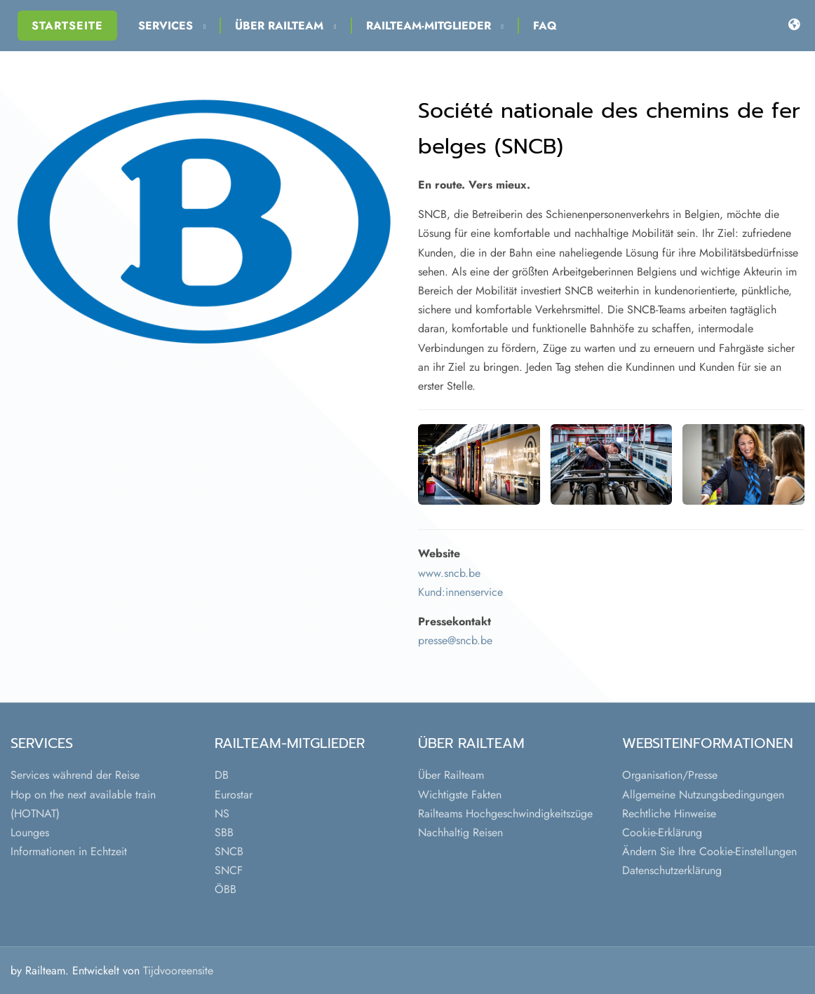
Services (172, 26)
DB (222, 775)
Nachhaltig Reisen (460, 832)
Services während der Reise (75, 775)
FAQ (545, 26)
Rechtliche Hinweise (669, 813)
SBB (224, 832)
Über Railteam (285, 26)
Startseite (67, 26)
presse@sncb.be (455, 640)
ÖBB (225, 889)
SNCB (229, 851)
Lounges (30, 832)
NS (222, 813)
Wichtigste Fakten (459, 795)
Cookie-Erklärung (662, 832)
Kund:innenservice (460, 592)
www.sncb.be (449, 573)
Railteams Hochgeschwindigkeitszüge (505, 813)
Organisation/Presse (670, 775)
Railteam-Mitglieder (435, 26)
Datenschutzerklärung (672, 870)
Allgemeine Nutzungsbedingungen (703, 795)
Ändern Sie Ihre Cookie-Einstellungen (709, 851)
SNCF (229, 870)
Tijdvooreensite (178, 970)
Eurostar (233, 795)
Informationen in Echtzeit (69, 851)
